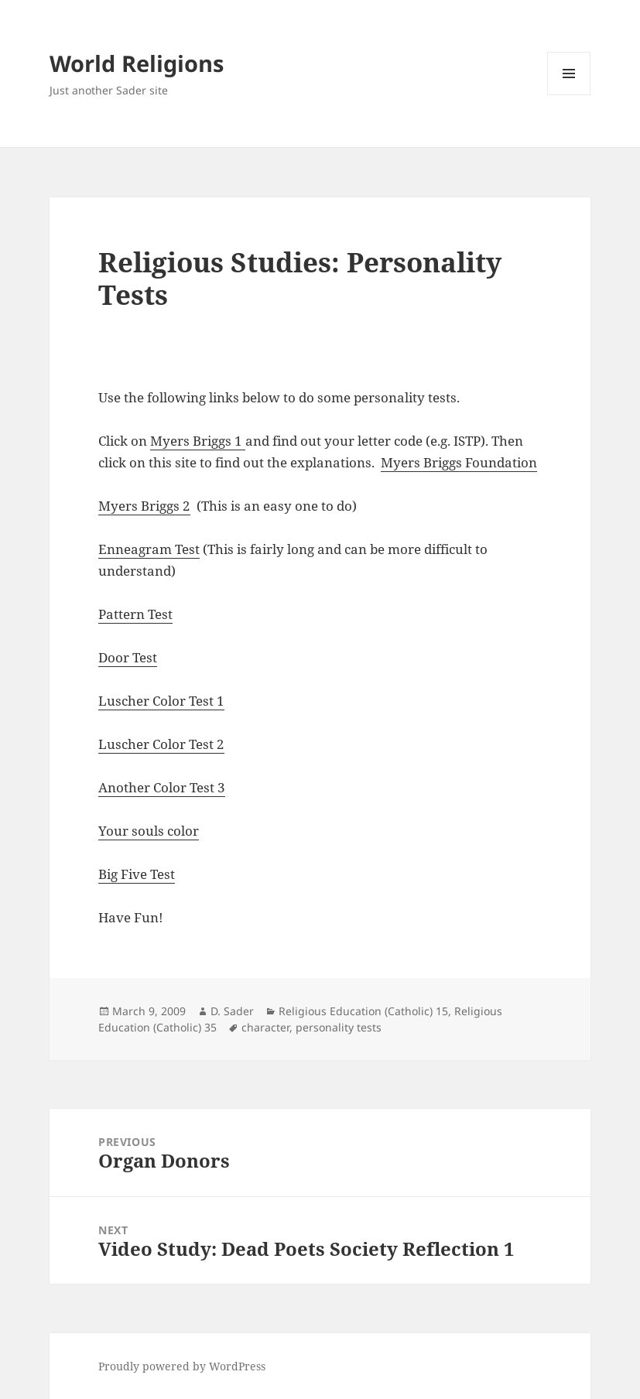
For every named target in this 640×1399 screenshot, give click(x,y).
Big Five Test (136, 874)
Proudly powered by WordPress (181, 1366)
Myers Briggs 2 (144, 506)
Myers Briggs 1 (197, 441)
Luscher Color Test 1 (161, 701)
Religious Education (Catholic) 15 (363, 1011)
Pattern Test (135, 614)
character (265, 1027)
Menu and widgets (569, 94)
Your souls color (148, 831)
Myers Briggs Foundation (459, 462)
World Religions (137, 63)
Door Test (127, 657)
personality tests (339, 1027)
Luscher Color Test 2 (161, 744)
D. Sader (232, 1011)
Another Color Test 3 (161, 787)
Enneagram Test (149, 549)
